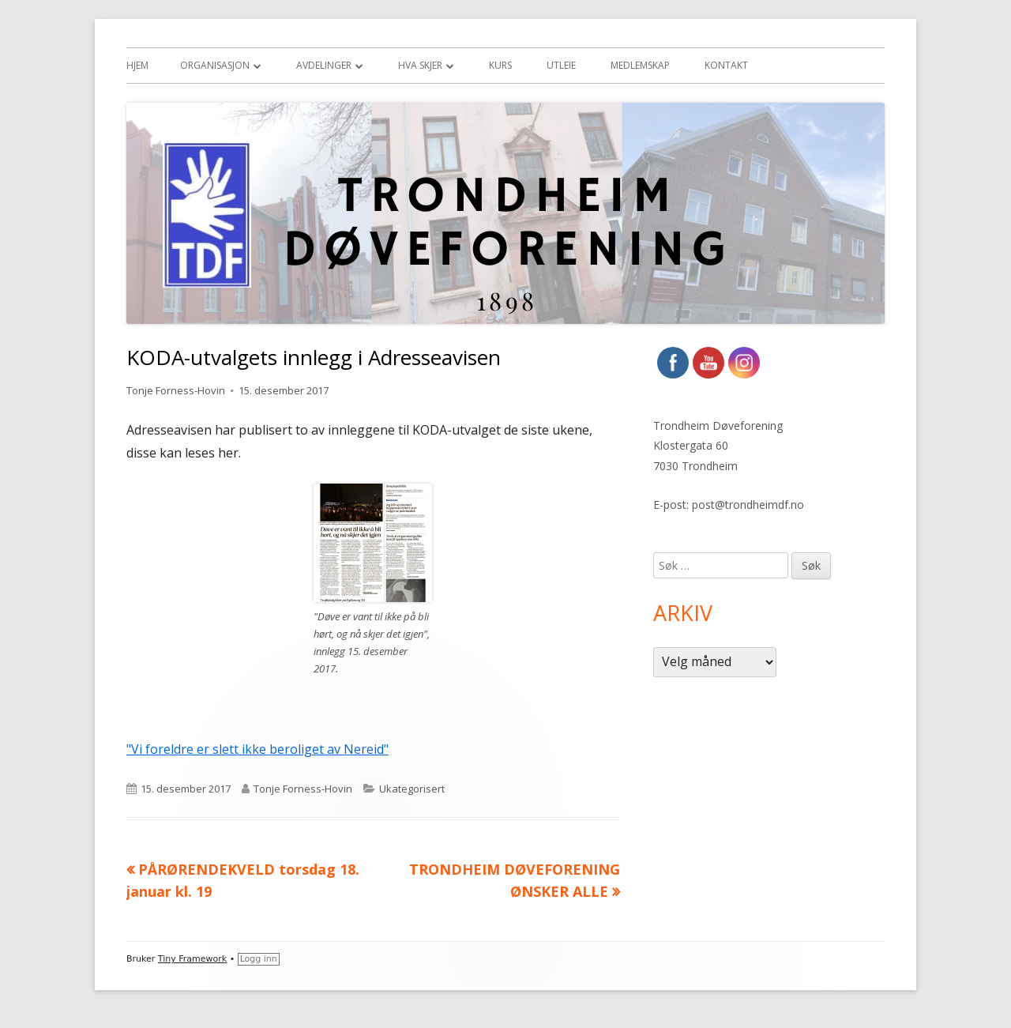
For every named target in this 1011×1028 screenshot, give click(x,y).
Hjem (137, 65)
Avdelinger (323, 65)
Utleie (561, 65)
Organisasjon (215, 65)
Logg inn (258, 959)
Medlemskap (640, 65)
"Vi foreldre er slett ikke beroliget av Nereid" (257, 749)
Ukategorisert (412, 788)
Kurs (500, 65)
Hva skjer (420, 65)
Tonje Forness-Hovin (175, 390)
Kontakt (726, 65)
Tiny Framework (192, 959)
